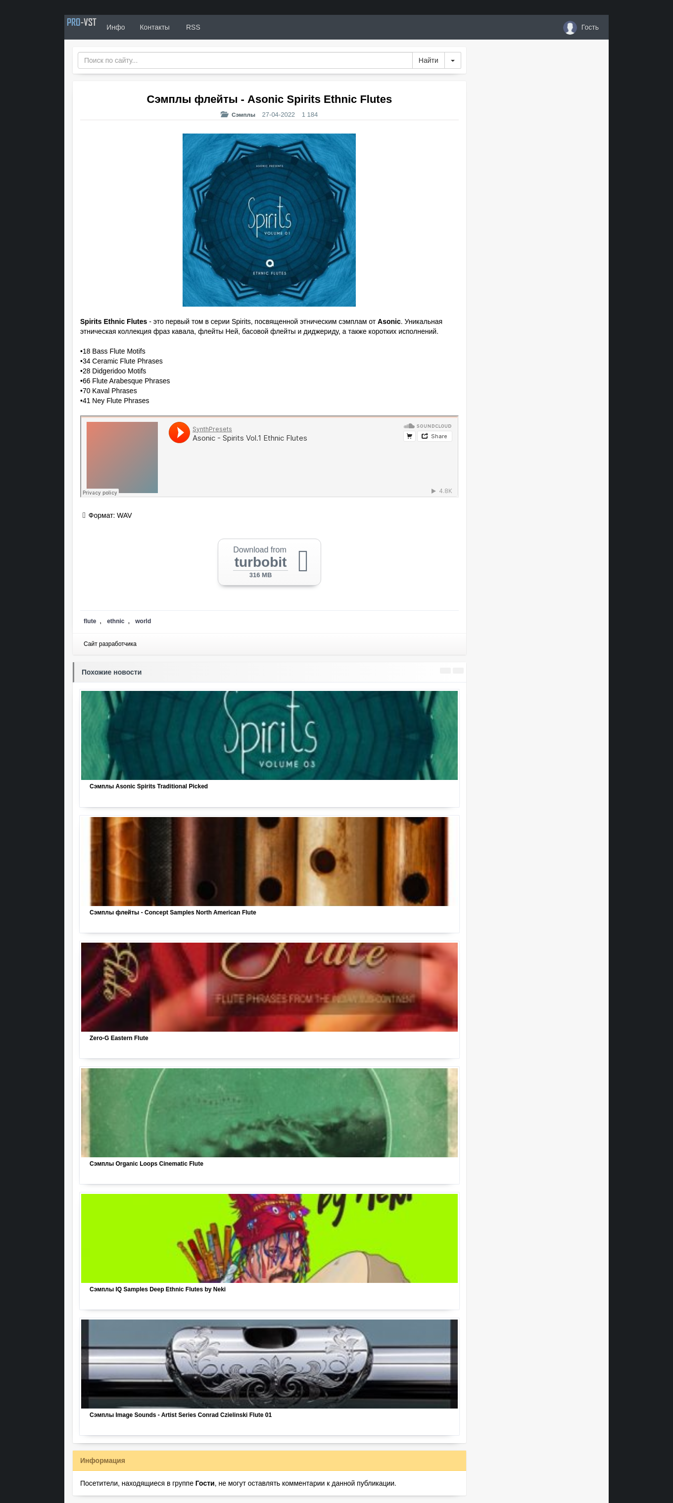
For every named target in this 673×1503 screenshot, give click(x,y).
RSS (217, 27)
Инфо (140, 27)
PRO (94, 27)
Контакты (179, 27)
